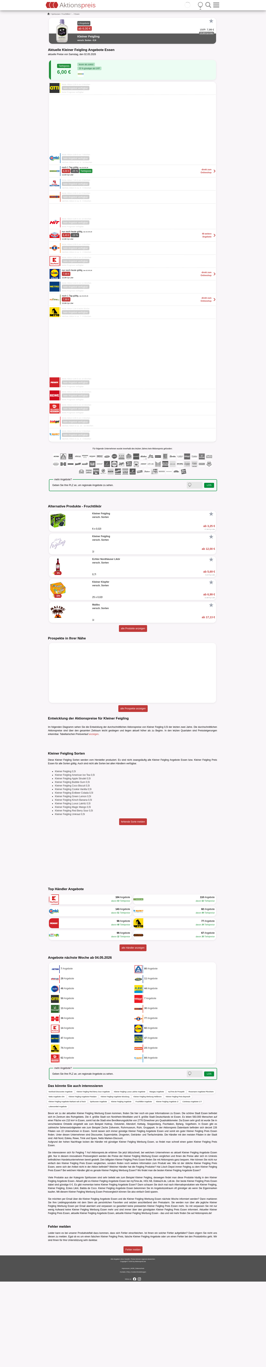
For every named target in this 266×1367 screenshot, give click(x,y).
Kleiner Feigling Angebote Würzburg (115, 1182)
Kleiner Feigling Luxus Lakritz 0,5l (72, 889)
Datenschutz (139, 1354)
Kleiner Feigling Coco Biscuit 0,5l (72, 871)
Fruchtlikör (66, 14)
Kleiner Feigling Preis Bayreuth (178, 1182)
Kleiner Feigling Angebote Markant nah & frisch (67, 1187)
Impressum (126, 1354)
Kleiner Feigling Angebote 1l (167, 1187)
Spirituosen (55, 14)
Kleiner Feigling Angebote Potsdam (83, 1182)
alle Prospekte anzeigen (133, 708)
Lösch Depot (168, 1252)
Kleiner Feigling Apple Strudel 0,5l (73, 864)
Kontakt (122, 1357)
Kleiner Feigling (56, 1273)
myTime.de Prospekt (176, 1177)
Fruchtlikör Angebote (144, 1187)
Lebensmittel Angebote (58, 1192)
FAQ (128, 1357)
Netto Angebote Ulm (57, 1182)
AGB (132, 1354)
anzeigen (94, 734)
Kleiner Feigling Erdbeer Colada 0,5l (74, 878)
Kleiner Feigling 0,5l (65, 856)
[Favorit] (211, 21)
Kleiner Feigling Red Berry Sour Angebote (93, 1177)
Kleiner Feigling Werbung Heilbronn (147, 1182)
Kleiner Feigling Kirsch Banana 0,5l (73, 885)
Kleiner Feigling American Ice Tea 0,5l (75, 860)
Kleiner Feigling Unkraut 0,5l (70, 899)
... (72, 14)
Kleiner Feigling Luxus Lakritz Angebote (129, 1177)
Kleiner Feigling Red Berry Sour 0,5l (74, 896)
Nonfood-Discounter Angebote (61, 1177)
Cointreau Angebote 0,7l (192, 1187)
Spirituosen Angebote (98, 1187)
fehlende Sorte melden (133, 907)
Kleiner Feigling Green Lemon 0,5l (73, 881)
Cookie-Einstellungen (138, 1357)
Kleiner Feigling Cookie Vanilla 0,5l (73, 874)
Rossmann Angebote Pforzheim (201, 1177)
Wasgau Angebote (156, 1177)
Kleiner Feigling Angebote (121, 1187)
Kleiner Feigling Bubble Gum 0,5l (72, 867)
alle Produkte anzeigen (133, 628)
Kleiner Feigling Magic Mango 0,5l (73, 892)
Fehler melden (133, 1335)
